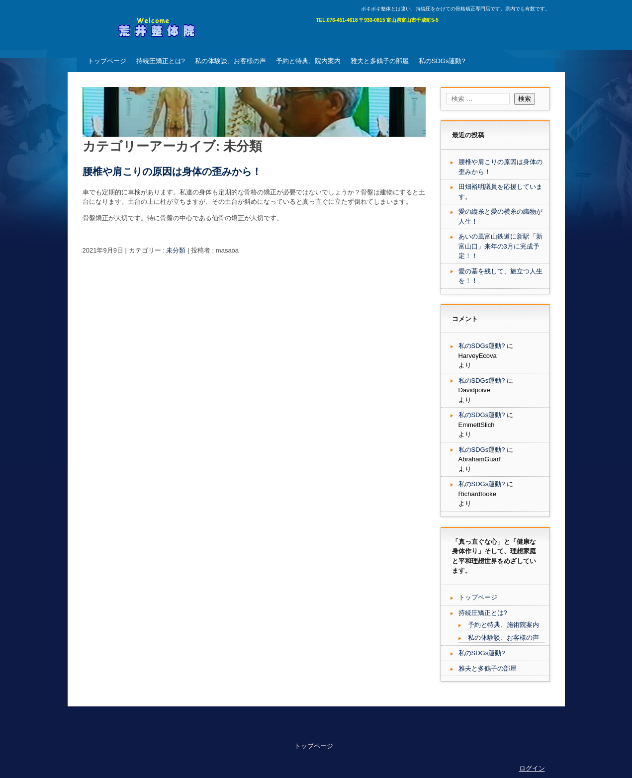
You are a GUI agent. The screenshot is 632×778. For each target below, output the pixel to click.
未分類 (175, 250)
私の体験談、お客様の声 (230, 61)
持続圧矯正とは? (160, 61)
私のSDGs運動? (442, 61)
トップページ (107, 61)
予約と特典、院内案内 (308, 61)
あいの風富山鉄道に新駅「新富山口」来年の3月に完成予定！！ (500, 246)
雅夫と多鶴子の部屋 (380, 61)
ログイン (532, 768)
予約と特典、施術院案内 (503, 624)
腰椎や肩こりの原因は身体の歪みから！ (172, 171)
